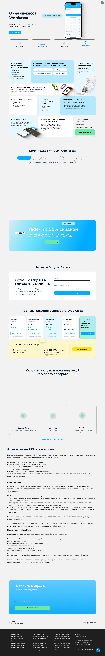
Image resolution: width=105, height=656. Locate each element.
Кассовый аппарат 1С (38, 645)
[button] (15, 32)
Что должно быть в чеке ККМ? (82, 644)
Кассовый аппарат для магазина (40, 640)
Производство (53, 162)
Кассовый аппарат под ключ (18, 643)
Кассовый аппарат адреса (17, 650)
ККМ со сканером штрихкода (40, 650)
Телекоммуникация (68, 162)
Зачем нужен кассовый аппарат (62, 645)
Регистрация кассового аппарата (62, 634)
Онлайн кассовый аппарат (39, 634)
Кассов (13, 645)
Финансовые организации (38, 162)
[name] (72, 279)
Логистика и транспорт (70, 158)
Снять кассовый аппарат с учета (62, 636)
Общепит (36, 158)
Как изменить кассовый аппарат (62, 643)
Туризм (83, 158)
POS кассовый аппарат (17, 638)
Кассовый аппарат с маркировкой (41, 636)
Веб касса (77, 634)
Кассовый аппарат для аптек (40, 638)
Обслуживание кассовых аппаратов (63, 640)
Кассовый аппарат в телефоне (18, 640)
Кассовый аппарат (15, 634)
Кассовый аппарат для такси (40, 643)
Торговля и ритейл (24, 158)
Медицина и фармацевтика (51, 158)
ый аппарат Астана (19, 645)
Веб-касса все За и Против (82, 642)
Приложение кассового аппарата (83, 640)
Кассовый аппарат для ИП (17, 636)
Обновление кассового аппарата (62, 638)
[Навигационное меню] (102, 2)
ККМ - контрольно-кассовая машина (84, 649)
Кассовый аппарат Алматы (17, 647)
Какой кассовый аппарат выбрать (83, 647)
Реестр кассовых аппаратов (40, 647)
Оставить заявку (72, 293)
